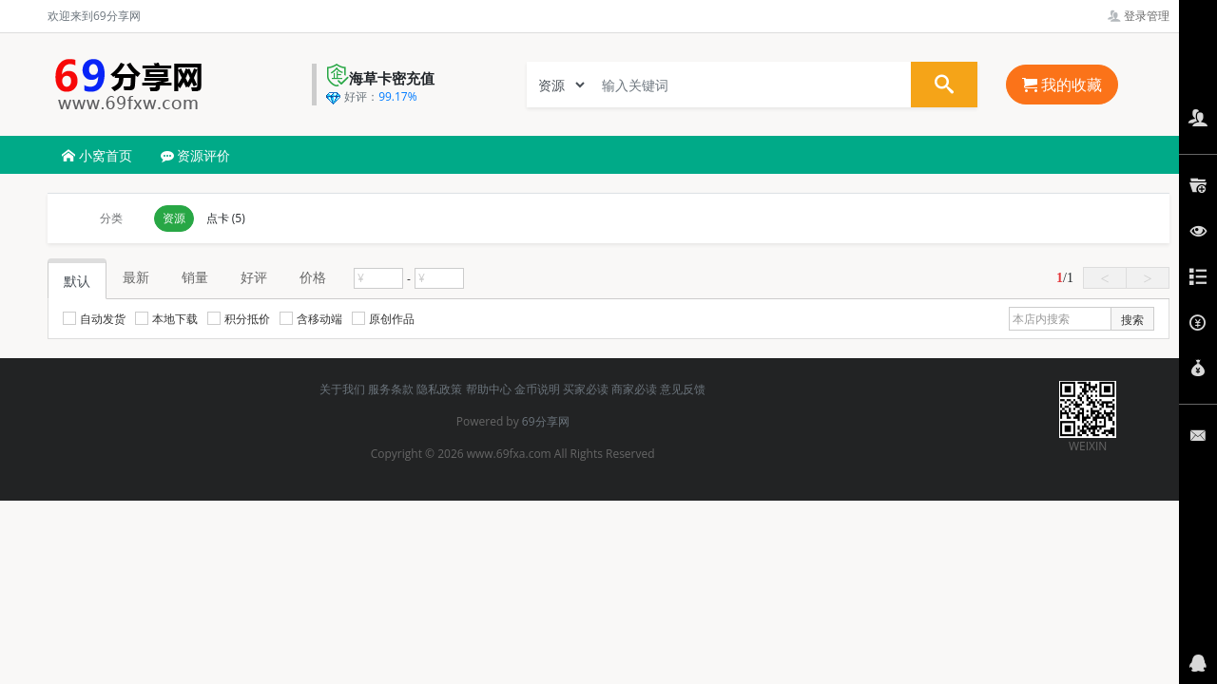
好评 (254, 277)
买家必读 (585, 389)
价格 (312, 277)
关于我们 (342, 389)
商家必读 (634, 389)
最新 (136, 277)
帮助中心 (489, 389)
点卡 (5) (225, 218)
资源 (174, 218)
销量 (195, 277)
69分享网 (546, 421)
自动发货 (94, 319)
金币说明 (537, 389)
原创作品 (383, 319)
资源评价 (196, 155)
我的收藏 (1062, 84)
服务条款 (391, 389)
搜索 (1132, 320)
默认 (77, 281)
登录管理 (1138, 16)
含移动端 (311, 319)
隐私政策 (439, 389)
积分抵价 (238, 319)
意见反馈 (682, 389)
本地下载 (166, 319)
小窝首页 (97, 155)
